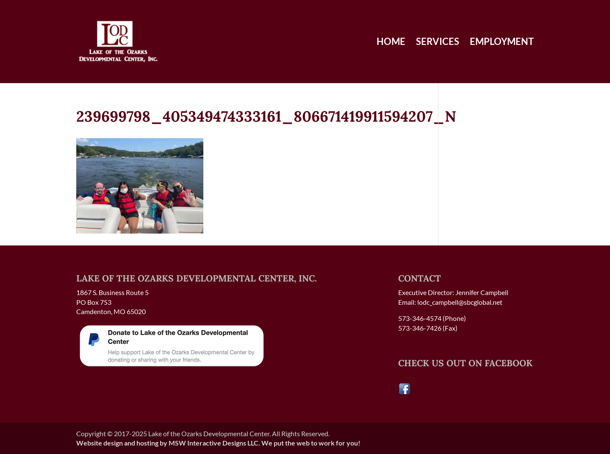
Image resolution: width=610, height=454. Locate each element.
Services (437, 43)
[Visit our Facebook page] (404, 392)
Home (391, 43)
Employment (502, 43)
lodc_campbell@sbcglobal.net (459, 302)
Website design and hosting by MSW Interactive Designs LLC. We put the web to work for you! (218, 443)
